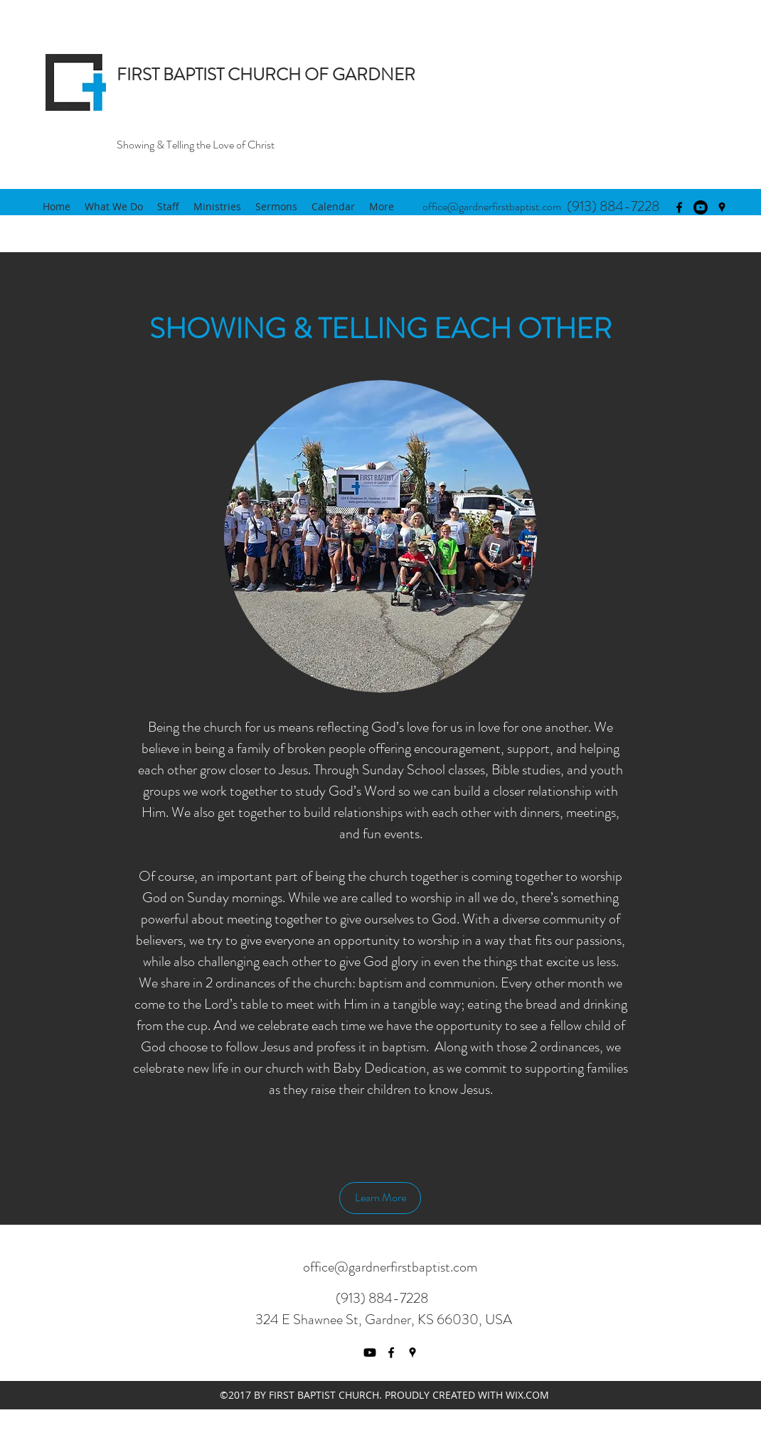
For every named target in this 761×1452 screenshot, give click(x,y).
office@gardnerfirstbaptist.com (491, 206)
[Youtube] (700, 207)
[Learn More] (380, 1198)
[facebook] (679, 207)
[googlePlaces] (722, 207)
